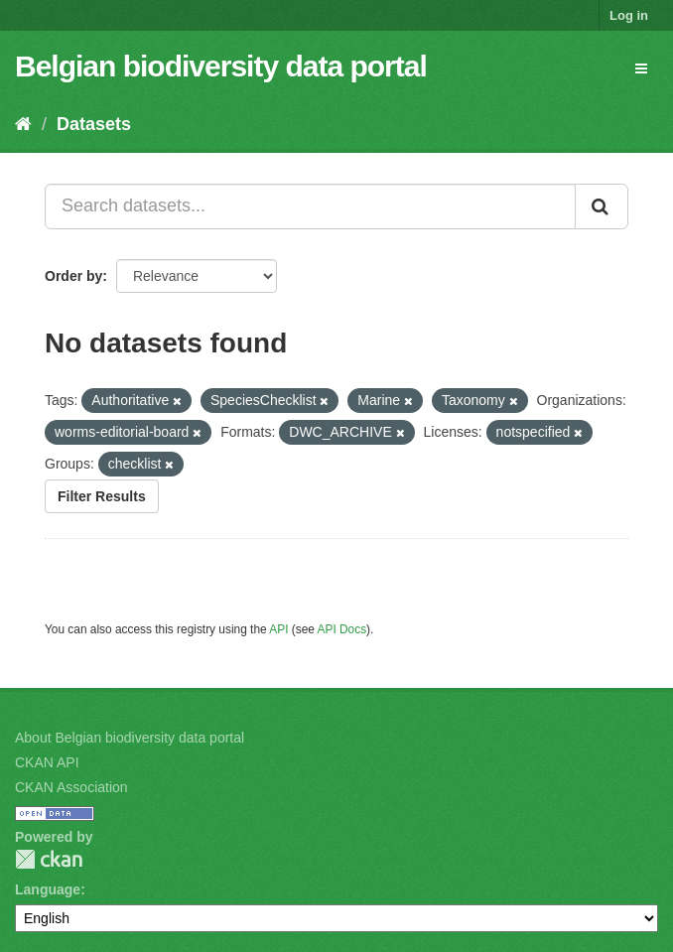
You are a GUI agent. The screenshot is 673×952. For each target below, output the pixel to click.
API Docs (342, 629)
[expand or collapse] (641, 68)
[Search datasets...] (310, 206)
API (278, 629)
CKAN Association (71, 787)
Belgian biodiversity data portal (221, 66)
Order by (73, 276)
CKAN (48, 859)
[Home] (23, 124)
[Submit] (601, 206)
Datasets (94, 124)
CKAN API (47, 762)
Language (47, 889)
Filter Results (102, 496)
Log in (628, 15)
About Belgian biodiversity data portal (129, 738)
